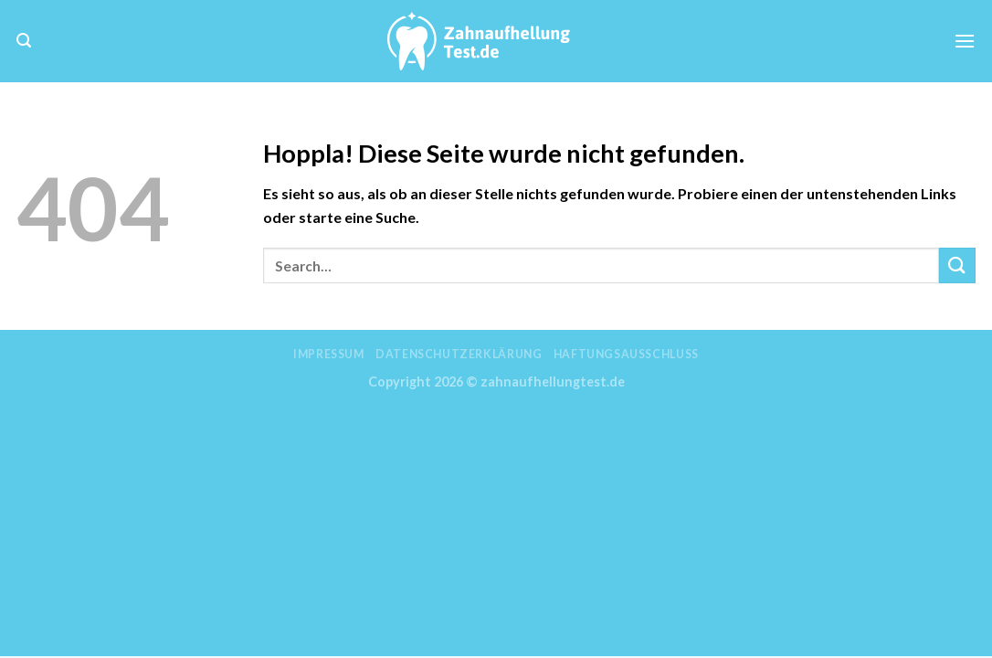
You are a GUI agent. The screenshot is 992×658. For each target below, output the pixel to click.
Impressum (328, 354)
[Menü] (965, 40)
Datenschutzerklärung (458, 354)
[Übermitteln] (957, 265)
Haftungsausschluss (626, 354)
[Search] (23, 40)
